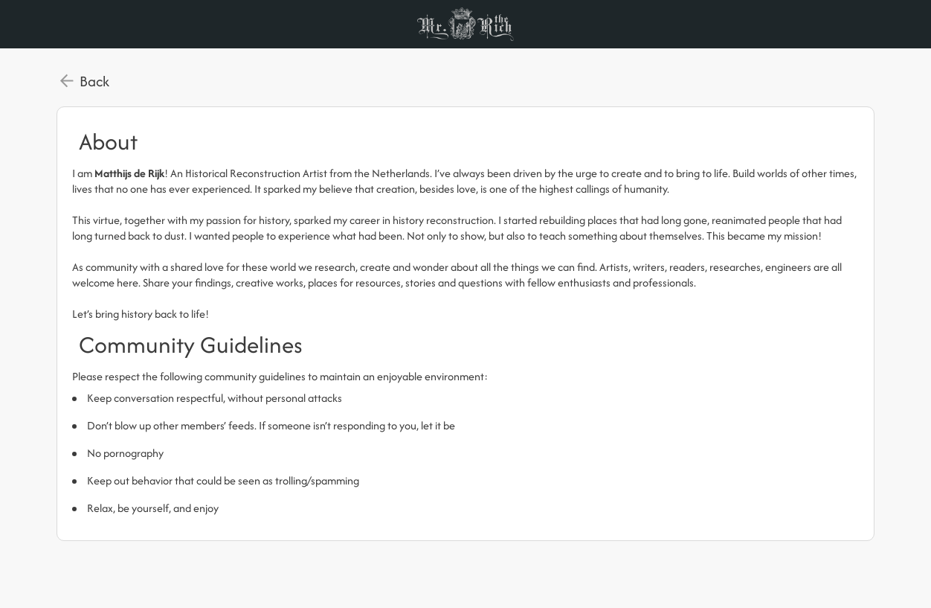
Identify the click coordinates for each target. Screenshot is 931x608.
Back (94, 81)
